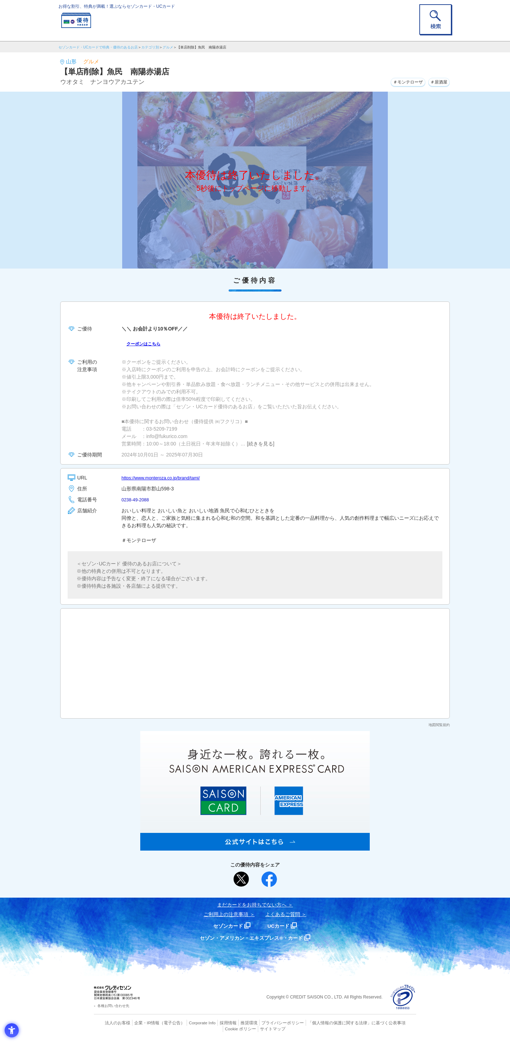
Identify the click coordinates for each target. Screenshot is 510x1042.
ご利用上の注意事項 (226, 914)
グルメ (168, 47)
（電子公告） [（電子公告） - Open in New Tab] (162, 1022)
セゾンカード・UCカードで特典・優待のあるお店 (98, 47)
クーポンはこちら (146, 343)
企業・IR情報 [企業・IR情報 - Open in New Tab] (138, 1022)
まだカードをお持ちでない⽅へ (252, 905)
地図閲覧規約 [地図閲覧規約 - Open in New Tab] (439, 725)
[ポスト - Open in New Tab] (241, 879)
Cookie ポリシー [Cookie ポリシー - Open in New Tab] (396, 1022)
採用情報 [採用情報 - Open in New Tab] (214, 1022)
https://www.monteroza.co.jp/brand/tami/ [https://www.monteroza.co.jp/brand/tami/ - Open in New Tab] (165, 477)
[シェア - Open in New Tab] (269, 879)
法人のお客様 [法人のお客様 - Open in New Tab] (111, 1022)
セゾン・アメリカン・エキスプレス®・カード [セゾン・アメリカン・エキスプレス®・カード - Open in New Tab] (251, 938)
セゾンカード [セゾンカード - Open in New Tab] (226, 926)
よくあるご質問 (282, 914)
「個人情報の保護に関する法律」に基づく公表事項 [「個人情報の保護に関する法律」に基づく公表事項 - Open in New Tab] (333, 1022)
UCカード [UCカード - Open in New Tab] (280, 926)
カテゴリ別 (150, 47)
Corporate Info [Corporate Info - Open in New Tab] (189, 1022)
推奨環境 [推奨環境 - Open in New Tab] (234, 1022)
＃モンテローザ (400, 81)
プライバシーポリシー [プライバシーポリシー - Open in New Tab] (264, 1022)
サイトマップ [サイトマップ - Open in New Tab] (255, 1028)
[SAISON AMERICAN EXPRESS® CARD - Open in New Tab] (255, 847)
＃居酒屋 (437, 81)
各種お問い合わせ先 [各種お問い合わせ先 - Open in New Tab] (113, 1006)
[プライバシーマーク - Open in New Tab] (403, 997)
